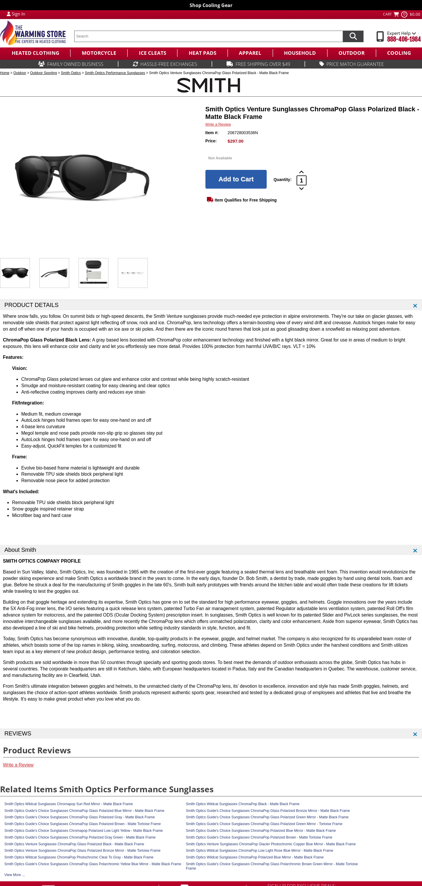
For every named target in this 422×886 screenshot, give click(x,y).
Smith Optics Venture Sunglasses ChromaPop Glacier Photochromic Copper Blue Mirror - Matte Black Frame (271, 844)
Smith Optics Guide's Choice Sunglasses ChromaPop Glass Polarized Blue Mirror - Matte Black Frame (84, 811)
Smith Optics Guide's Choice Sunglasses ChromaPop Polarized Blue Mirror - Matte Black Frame (261, 831)
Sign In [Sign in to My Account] (18, 14)
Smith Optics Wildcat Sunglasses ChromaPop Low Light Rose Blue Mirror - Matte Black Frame (259, 851)
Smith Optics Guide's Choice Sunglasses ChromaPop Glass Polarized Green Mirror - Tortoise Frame (264, 824)
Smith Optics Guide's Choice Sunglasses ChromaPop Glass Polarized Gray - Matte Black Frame (79, 817)
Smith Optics (71, 73)
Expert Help (401, 33)
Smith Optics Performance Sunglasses (115, 73)
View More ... (14, 875)
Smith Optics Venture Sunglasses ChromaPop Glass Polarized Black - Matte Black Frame (74, 844)
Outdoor (19, 73)
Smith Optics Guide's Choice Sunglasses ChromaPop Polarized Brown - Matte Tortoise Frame (259, 837)
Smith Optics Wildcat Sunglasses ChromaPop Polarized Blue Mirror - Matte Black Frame (255, 857)
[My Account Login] (9, 14)
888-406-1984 (404, 39)
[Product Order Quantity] (302, 180)
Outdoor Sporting (43, 73)
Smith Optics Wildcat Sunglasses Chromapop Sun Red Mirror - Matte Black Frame (68, 804)
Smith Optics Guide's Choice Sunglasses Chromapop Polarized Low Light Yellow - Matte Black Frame (83, 831)
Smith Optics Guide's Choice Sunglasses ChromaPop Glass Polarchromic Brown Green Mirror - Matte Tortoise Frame (272, 866)
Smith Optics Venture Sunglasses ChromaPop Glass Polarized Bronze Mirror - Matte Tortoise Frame (82, 851)
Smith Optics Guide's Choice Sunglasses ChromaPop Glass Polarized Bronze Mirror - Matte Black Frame (268, 811)
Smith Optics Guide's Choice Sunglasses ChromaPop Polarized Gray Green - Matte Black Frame (80, 837)
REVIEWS (17, 733)
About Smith (20, 550)
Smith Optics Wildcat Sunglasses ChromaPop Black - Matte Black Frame (242, 804)
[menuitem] (35, 53)
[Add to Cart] (236, 179)
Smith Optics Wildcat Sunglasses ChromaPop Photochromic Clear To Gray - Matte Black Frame (79, 857)
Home (4, 73)
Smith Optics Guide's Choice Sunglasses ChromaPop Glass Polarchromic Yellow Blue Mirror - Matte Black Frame (92, 864)
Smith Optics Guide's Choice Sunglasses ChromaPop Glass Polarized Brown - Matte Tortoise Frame (82, 824)
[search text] (208, 36)
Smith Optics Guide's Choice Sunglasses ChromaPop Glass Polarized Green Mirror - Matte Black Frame (267, 817)
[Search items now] (353, 36)
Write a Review (218, 124)
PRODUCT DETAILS (31, 305)
